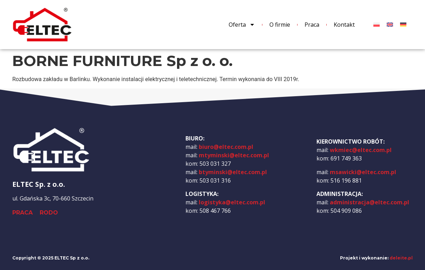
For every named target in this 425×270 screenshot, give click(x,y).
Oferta (242, 24)
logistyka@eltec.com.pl (232, 202)
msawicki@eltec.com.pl (363, 172)
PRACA (22, 212)
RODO (49, 212)
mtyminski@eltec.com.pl (234, 155)
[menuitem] (376, 24)
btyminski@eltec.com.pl (233, 172)
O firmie (279, 24)
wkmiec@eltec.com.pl (361, 150)
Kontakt (344, 24)
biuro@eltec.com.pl (226, 147)
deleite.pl (401, 258)
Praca (312, 24)
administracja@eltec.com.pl (369, 202)
